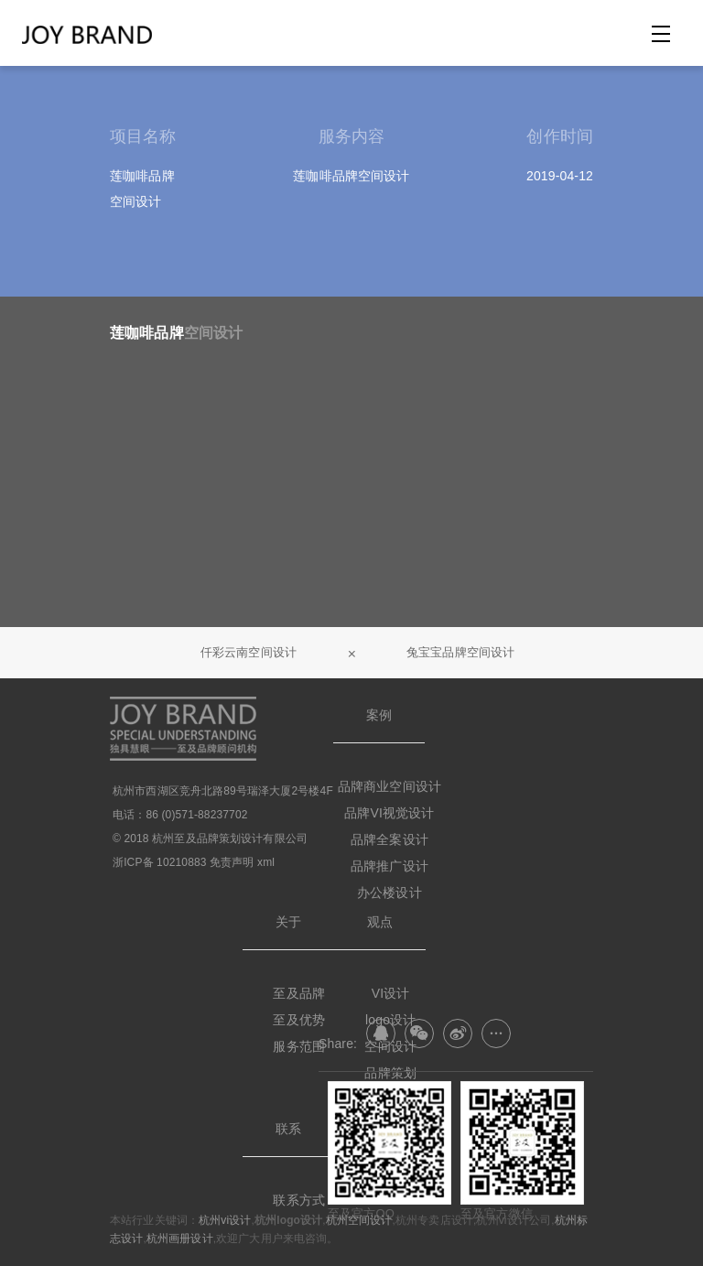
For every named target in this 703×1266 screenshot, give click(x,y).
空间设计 (213, 333)
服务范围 (299, 1046)
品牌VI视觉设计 (389, 813)
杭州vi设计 (225, 1220)
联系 (288, 1128)
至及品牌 (299, 993)
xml (266, 862)
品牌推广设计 (389, 866)
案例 (379, 715)
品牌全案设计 (389, 839)
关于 (288, 921)
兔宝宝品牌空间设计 (460, 652)
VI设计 (391, 993)
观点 (380, 921)
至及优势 (299, 1019)
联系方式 (299, 1200)
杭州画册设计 (179, 1238)
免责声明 (232, 862)
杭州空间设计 (359, 1220)
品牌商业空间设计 (389, 786)
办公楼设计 (389, 892)
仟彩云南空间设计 (248, 652)
